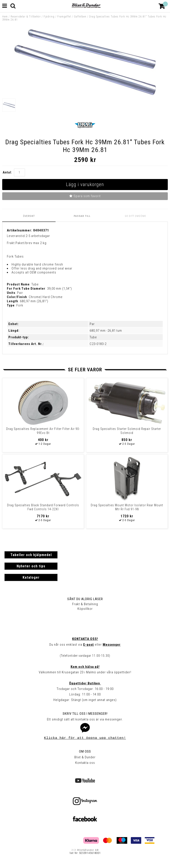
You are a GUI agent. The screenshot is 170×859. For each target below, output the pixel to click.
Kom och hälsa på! (85, 667)
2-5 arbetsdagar (38, 236)
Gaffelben (80, 16)
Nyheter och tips (31, 566)
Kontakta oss (85, 763)
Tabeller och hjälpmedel (31, 555)
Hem (5, 16)
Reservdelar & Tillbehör (26, 16)
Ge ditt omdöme (135, 216)
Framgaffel (64, 16)
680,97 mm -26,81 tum (106, 331)
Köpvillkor (85, 609)
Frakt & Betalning (85, 604)
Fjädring (49, 16)
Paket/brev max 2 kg (30, 243)
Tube (93, 337)
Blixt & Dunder (85, 757)
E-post (88, 645)
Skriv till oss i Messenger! (85, 714)
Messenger (112, 645)
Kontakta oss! (85, 639)
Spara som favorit (85, 196)
